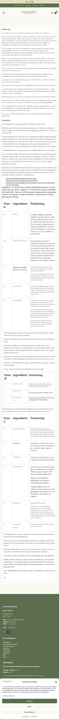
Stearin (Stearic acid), (48, 251)
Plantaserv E (17, 503)
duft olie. (15, 527)
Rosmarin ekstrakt (17, 397)
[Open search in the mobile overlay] (52, 13)
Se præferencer (29, 712)
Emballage (6, 652)
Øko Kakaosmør (21, 270)
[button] (56, 682)
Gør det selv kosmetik (10, 644)
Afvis (29, 707)
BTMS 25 (15, 214)
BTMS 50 (43, 227)
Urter (4, 657)
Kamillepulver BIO (17, 390)
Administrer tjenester (8, 695)
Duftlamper (6, 650)
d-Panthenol (17, 457)
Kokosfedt (34, 302)
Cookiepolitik (25, 716)
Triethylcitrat (35, 467)
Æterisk (15, 524)
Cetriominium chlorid (18, 384)
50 (15, 97)
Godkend (30, 701)
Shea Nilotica (17, 286)
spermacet (36, 248)
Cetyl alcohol (17, 240)
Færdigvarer (7, 642)
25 (11, 97)
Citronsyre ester (18, 466)
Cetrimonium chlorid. (49, 97)
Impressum (34, 716)
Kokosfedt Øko (17, 300)
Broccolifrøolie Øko (19, 429)
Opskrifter (6, 648)
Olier (4, 655)
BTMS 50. (37, 234)
